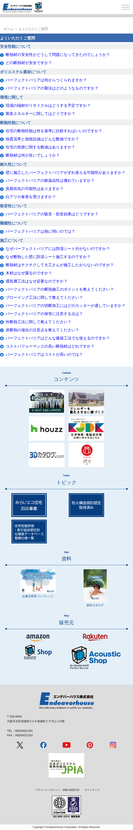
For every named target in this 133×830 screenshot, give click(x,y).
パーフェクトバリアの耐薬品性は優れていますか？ (50, 180)
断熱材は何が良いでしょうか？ (33, 155)
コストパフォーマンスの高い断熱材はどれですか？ (50, 346)
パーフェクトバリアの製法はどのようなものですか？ (52, 88)
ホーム (8, 29)
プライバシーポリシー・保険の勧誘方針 (58, 790)
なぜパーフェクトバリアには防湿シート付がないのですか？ (58, 248)
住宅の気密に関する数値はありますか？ (40, 147)
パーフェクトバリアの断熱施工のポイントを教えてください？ (60, 289)
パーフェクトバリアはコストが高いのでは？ (44, 354)
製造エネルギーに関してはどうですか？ (40, 113)
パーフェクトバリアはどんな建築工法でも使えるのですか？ (58, 338)
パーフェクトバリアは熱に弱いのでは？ (40, 231)
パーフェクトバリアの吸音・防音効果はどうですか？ (52, 214)
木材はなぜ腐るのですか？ (29, 273)
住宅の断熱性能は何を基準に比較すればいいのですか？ (54, 131)
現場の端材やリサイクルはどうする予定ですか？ (48, 105)
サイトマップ (92, 790)
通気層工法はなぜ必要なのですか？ (37, 281)
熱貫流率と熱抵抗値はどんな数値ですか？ (42, 139)
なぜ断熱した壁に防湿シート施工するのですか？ (48, 257)
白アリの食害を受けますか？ (31, 197)
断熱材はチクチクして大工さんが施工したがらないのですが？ (60, 265)
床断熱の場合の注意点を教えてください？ (42, 330)
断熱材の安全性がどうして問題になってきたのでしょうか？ (58, 54)
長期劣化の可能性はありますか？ (35, 189)
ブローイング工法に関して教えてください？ (44, 297)
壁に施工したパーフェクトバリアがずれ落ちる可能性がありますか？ (65, 172)
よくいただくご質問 (33, 29)
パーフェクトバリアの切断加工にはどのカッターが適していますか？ (65, 305)
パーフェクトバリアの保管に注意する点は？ (44, 314)
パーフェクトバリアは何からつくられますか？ (46, 80)
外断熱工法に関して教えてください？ (38, 322)
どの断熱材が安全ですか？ (29, 63)
